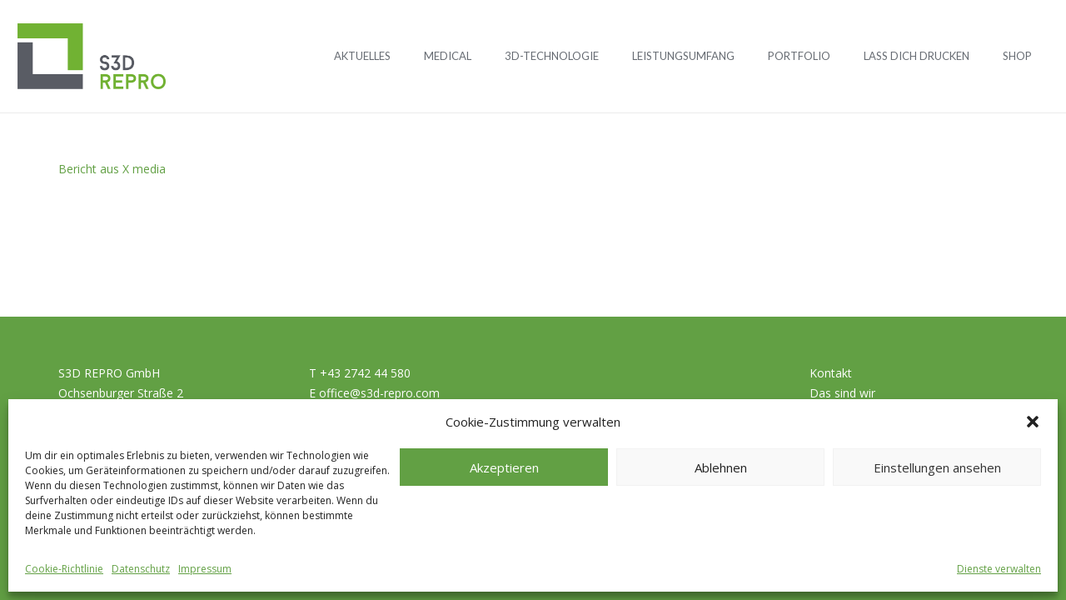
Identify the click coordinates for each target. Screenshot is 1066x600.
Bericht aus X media (112, 169)
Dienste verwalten (999, 569)
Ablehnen (721, 467)
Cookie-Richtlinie (64, 569)
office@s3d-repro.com (379, 393)
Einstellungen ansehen (937, 467)
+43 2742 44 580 (365, 373)
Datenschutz (141, 569)
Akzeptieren (504, 467)
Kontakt (830, 373)
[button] (1032, 421)
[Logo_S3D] (91, 56)
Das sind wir (842, 393)
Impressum (205, 569)
